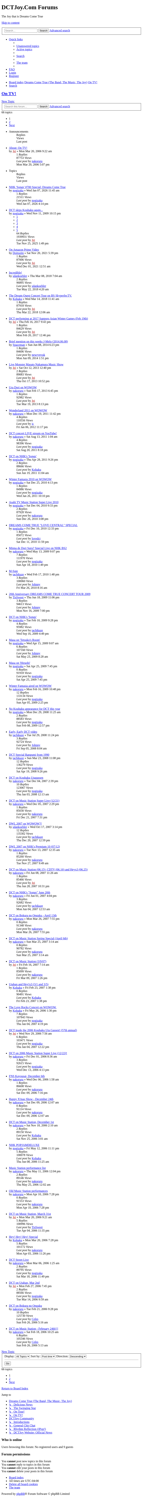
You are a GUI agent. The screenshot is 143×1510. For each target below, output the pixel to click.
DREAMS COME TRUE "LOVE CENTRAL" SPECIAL (43, 525)
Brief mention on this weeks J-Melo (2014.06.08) (38, 341)
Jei (14, 151)
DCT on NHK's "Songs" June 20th (29, 892)
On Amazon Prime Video (24, 249)
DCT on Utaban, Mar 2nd (24, 1282)
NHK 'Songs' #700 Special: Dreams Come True (37, 187)
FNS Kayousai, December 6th (27, 1076)
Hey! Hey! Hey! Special (23, 1236)
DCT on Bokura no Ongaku (25, 1305)
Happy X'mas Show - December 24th (31, 1099)
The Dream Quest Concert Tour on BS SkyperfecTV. (40, 295)
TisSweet (18, 597)
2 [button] (9, 121)
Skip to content (10, 22)
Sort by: (43, 1356)
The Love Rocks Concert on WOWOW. (32, 1007)
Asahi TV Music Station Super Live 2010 (33, 502)
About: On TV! (18, 147)
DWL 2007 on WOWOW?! (25, 823)
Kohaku (17, 298)
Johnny (36, 584)
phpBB (20, 1493)
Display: (17, 1356)
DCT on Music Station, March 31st (30, 1213)
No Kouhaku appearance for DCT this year (34, 708)
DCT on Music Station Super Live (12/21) (34, 800)
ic (33, 423)
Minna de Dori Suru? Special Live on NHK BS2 (38, 548)
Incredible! (15, 272)
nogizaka (18, 190)
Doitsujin (18, 253)
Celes (35, 1319)
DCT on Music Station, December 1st (31, 1122)
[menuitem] (27, 46)
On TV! (8, 93)
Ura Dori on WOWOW (23, 387)
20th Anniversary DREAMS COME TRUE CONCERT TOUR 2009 (49, 594)
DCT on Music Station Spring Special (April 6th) (38, 938)
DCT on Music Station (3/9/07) (27, 961)
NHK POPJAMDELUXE (24, 1145)
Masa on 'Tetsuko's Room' (24, 640)
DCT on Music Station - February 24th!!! (33, 1328)
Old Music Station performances (28, 1190)
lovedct (36, 538)
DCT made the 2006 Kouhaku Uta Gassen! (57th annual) (43, 1030)
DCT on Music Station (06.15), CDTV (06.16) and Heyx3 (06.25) (48, 869)
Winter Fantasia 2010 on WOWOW (30, 479)
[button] (12, 125)
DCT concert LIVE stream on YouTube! (33, 433)
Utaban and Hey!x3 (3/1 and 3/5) (28, 984)
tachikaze (18, 574)
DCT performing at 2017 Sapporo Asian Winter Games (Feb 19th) (48, 318)
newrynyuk (38, 354)
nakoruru (37, 161)
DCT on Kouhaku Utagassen (26, 777)
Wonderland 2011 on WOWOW (28, 410)
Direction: (71, 1356)
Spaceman (19, 344)
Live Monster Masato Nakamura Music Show (36, 364)
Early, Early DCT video (23, 731)
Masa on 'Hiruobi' (19, 662)
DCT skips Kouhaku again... (26, 210)
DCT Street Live (19, 1259)
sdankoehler (20, 276)
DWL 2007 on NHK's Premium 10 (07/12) (34, 846)
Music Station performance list (27, 1168)
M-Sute (13, 571)
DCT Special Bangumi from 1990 (29, 754)
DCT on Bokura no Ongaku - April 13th (33, 915)
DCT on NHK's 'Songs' (22, 456)
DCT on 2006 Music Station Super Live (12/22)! (38, 1053)
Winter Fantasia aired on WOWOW (30, 685)
